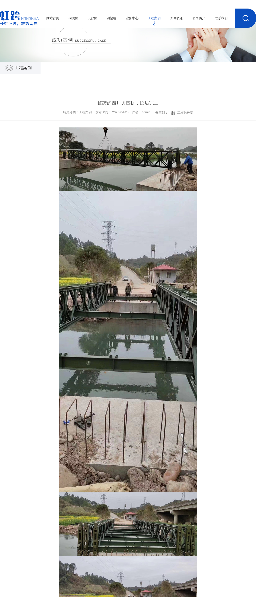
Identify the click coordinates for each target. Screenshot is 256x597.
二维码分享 (185, 112)
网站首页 (52, 18)
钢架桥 (111, 18)
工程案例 (154, 18)
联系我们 (221, 18)
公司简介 (198, 18)
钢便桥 (73, 18)
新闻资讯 (176, 18)
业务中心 (132, 18)
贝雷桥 (92, 18)
